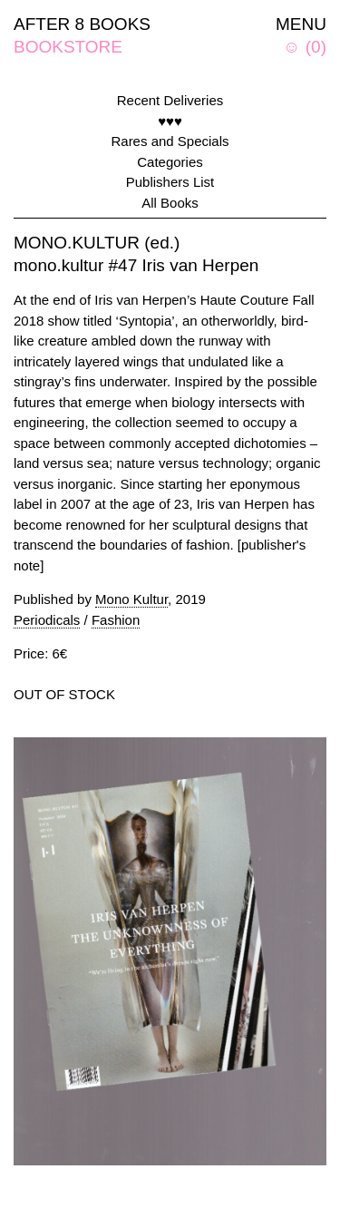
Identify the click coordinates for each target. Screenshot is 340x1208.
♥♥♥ (170, 121)
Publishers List (170, 182)
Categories (170, 162)
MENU (301, 24)
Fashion (116, 620)
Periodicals (47, 620)
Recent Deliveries (170, 100)
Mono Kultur (131, 599)
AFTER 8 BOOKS (82, 24)
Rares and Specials (169, 141)
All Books (170, 202)
